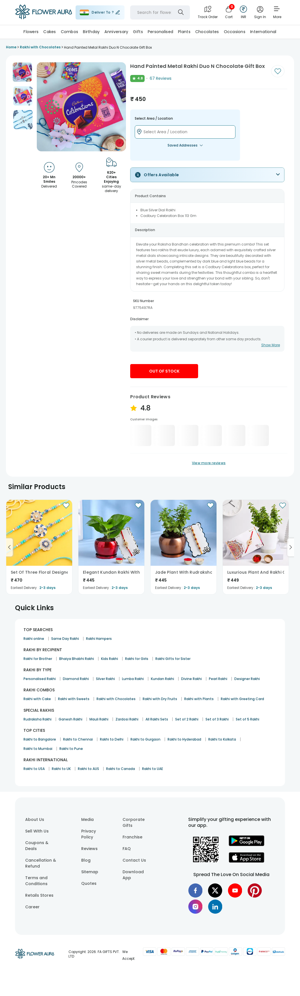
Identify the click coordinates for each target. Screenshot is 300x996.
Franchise (132, 837)
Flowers (30, 32)
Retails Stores (39, 895)
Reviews (89, 848)
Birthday (91, 32)
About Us (34, 819)
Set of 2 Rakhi (186, 719)
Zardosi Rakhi (126, 719)
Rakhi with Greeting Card (242, 698)
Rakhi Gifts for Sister (172, 658)
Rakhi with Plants (199, 698)
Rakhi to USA (34, 768)
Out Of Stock (164, 371)
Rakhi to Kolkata (222, 739)
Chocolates (207, 32)
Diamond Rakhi (76, 678)
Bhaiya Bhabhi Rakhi (76, 658)
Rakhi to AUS (88, 768)
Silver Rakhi (105, 678)
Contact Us (134, 860)
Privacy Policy (88, 834)
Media (87, 819)
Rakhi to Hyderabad (184, 739)
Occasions (235, 32)
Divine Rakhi (191, 678)
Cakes (49, 32)
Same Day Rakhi (65, 638)
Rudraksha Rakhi (37, 719)
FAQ (127, 848)
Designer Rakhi (247, 678)
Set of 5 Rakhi (247, 719)
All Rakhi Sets (156, 719)
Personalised (160, 32)
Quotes (89, 883)
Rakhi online (33, 638)
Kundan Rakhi (162, 678)
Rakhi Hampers (99, 638)
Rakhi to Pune (71, 748)
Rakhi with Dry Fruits (160, 698)
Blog (86, 860)
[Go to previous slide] (9, 547)
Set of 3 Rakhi (217, 719)
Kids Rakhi (109, 658)
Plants (184, 32)
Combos (69, 32)
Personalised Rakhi (39, 678)
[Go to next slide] (290, 547)
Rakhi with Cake (37, 698)
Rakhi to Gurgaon (145, 739)
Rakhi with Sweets (73, 698)
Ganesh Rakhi (70, 719)
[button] (22, 72)
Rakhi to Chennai (78, 739)
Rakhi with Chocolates (116, 698)
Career (32, 907)
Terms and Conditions (36, 881)
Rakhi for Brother (37, 658)
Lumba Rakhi (133, 678)
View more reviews (209, 463)
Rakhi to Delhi (111, 739)
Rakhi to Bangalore (39, 739)
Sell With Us (37, 831)
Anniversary (116, 32)
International (263, 32)
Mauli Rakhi (98, 719)
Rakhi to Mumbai (37, 748)
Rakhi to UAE (152, 768)
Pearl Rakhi (218, 678)
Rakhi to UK (61, 768)
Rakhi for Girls (136, 658)
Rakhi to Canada (120, 768)
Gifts (138, 32)
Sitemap (89, 872)
